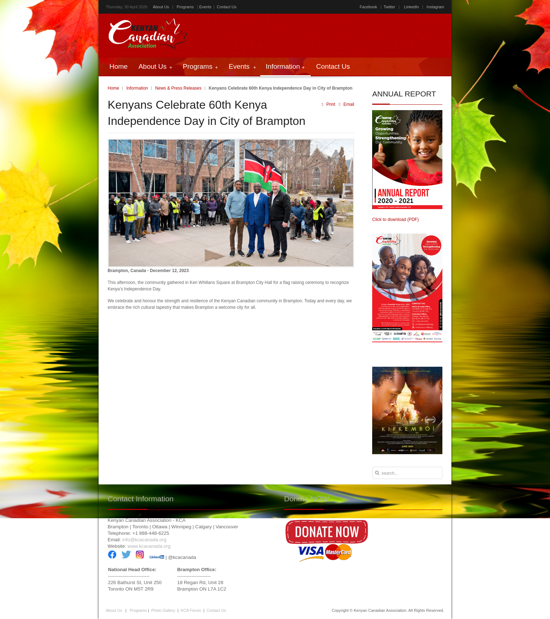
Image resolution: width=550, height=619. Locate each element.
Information (137, 88)
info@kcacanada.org (144, 539)
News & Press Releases (178, 88)
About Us (161, 7)
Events (205, 7)
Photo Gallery (163, 610)
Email (345, 104)
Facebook (368, 7)
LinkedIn (411, 7)
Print (328, 104)
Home (113, 88)
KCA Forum (191, 610)
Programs (185, 7)
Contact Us (226, 7)
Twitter (389, 7)
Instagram (434, 7)
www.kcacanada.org (148, 546)
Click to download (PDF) (395, 219)
